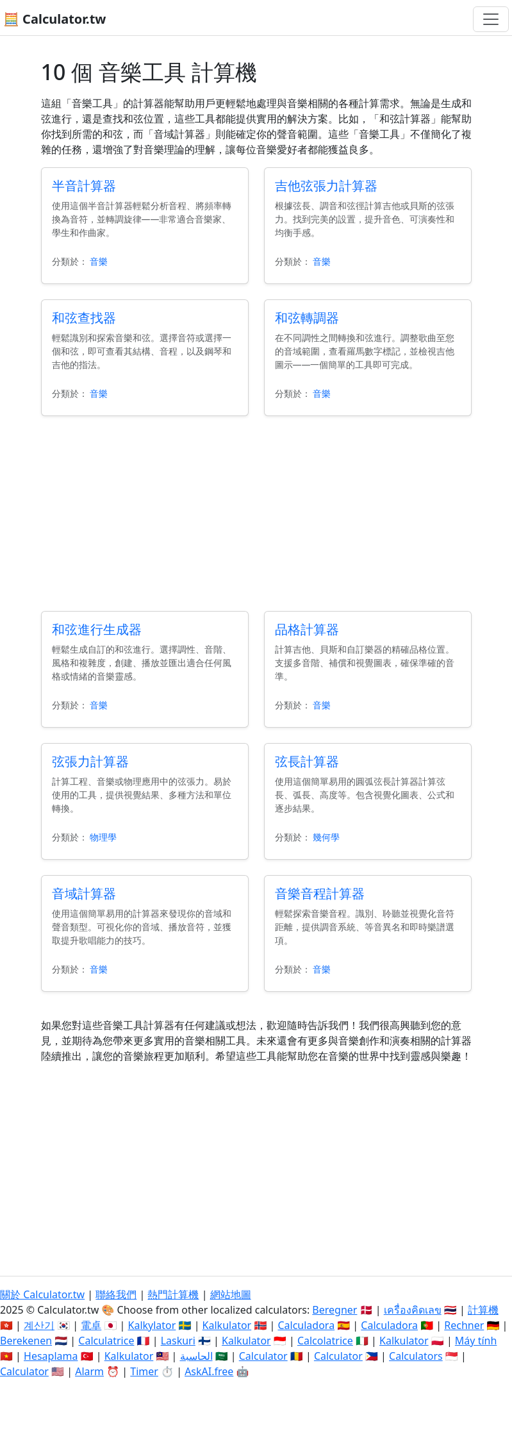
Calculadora (305, 1325)
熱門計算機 (173, 1294)
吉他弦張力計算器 (326, 185)
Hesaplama (51, 1356)
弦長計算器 (307, 761)
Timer (144, 1371)
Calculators (416, 1356)
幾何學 (326, 837)
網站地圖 (230, 1294)
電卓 (91, 1325)
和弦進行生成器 (97, 629)
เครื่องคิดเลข (413, 1310)
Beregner (334, 1310)
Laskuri (178, 1341)
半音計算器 (84, 185)
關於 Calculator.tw (42, 1294)
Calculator (263, 1356)
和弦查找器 (84, 317)
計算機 (483, 1310)
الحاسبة (196, 1356)
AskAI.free (209, 1371)
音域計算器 (84, 893)
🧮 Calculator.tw (54, 19)
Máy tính (476, 1341)
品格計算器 (307, 629)
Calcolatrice (325, 1341)
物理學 (103, 837)
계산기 (39, 1325)
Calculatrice (106, 1341)
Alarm (89, 1371)
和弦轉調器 (307, 317)
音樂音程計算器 (320, 893)
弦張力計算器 (90, 761)
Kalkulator (227, 1325)
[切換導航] (491, 19)
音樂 (99, 261)
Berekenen (26, 1341)
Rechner (464, 1325)
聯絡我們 (115, 1294)
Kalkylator (152, 1325)
